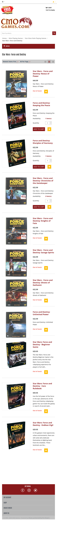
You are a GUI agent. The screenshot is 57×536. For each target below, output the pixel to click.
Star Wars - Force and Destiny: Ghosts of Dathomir (43, 282)
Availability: (37, 118)
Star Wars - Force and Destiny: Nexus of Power (43, 73)
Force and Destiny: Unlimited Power (41, 313)
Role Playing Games (16, 38)
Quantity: (36, 123)
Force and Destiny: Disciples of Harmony (43, 141)
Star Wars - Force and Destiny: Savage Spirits (43, 251)
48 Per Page (25, 62)
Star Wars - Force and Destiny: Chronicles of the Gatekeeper (43, 180)
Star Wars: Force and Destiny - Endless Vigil (43, 423)
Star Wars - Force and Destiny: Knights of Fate (43, 220)
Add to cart (39, 129)
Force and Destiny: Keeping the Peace (41, 104)
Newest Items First (10, 62)
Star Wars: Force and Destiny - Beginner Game (42, 344)
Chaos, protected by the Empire (39, 518)
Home (4, 38)
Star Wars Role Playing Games (35, 38)
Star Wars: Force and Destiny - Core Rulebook (42, 386)
